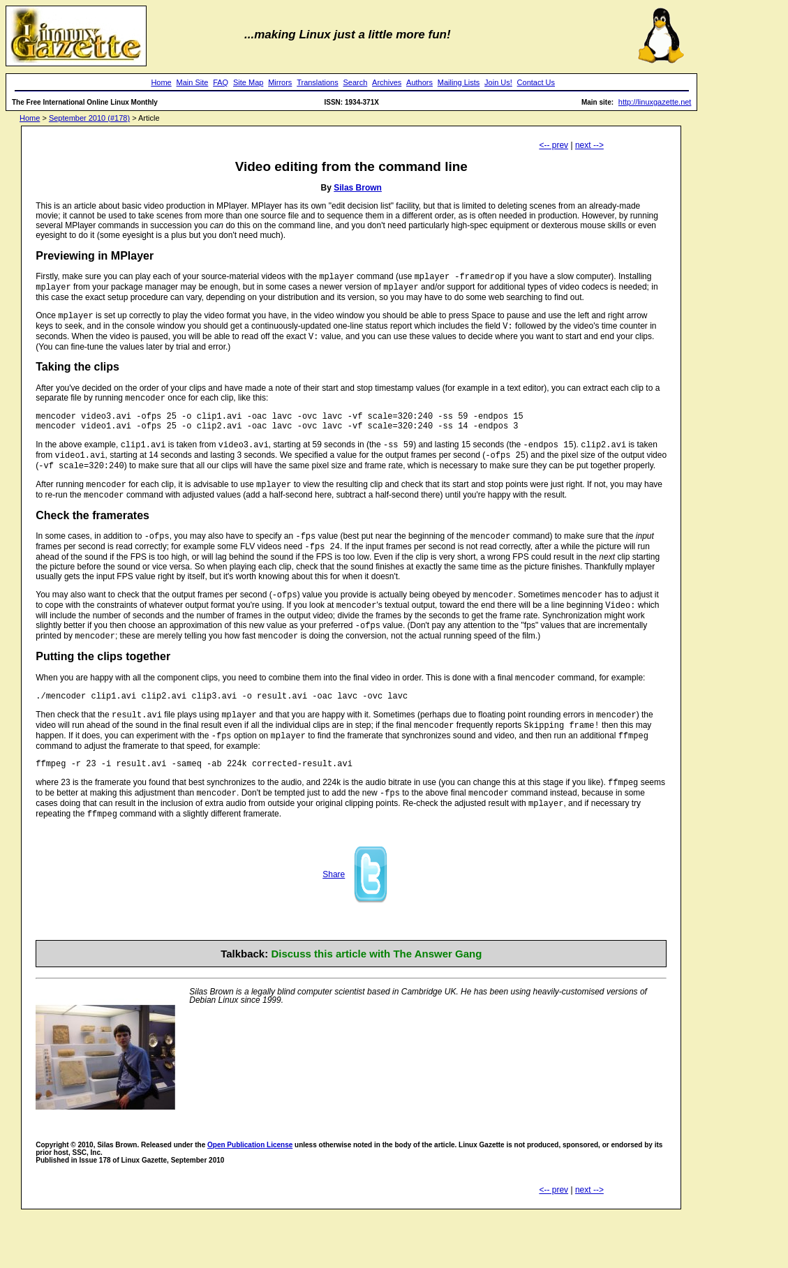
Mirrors (280, 82)
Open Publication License (249, 1188)
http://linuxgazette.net (655, 102)
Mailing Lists (459, 82)
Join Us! (498, 82)
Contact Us (536, 82)
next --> (589, 145)
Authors (419, 82)
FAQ (220, 82)
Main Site (193, 82)
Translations (318, 82)
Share (333, 918)
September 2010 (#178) (89, 118)
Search (355, 82)
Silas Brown (358, 188)
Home (161, 82)
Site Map (248, 82)
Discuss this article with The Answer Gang (376, 997)
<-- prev (553, 145)
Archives (386, 82)
